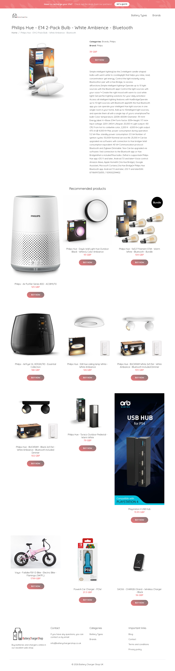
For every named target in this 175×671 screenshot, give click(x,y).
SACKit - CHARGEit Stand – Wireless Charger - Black (139, 592)
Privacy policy (135, 651)
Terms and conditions (139, 646)
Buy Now (99, 62)
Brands (156, 16)
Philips (113, 43)
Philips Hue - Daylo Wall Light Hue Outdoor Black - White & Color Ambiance (87, 252)
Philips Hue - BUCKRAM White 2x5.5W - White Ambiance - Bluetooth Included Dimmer (139, 367)
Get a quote (122, 4)
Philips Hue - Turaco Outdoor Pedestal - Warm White (87, 438)
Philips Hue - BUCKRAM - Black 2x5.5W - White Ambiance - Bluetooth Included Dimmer (35, 452)
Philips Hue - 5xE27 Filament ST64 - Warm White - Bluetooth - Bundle (139, 252)
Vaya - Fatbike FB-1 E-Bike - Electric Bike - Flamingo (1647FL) (35, 576)
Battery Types (139, 16)
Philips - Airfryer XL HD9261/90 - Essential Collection (35, 367)
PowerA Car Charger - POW (87, 591)
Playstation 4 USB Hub (139, 511)
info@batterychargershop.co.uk (66, 645)
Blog (131, 636)
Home (14, 34)
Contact (132, 641)
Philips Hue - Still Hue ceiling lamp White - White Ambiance (87, 367)
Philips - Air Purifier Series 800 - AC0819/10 (36, 286)
